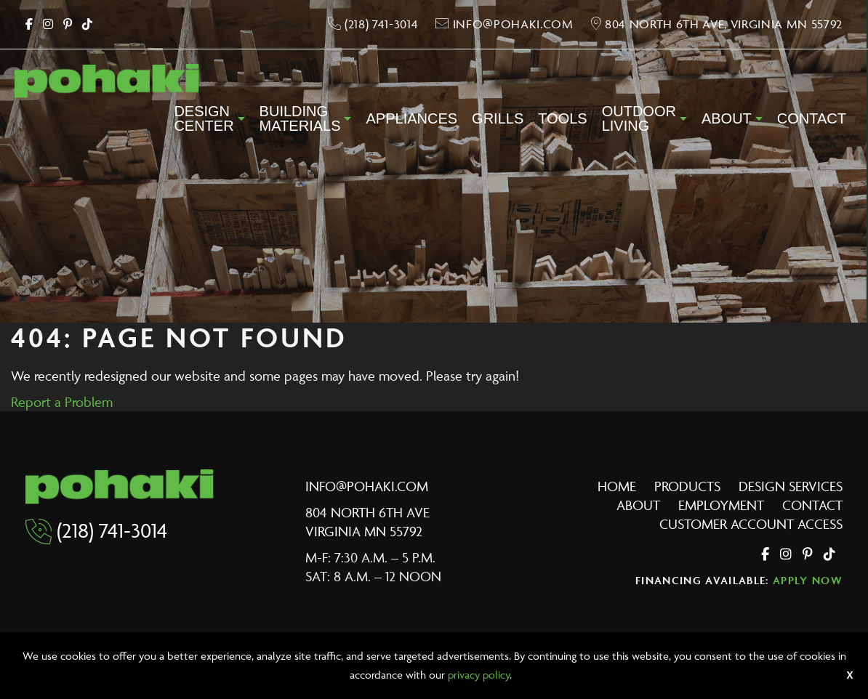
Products (687, 486)
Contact (811, 118)
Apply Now (808, 580)
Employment (721, 505)
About (727, 118)
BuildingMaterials (300, 119)
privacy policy (479, 675)
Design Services (791, 486)
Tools (562, 118)
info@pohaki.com (366, 486)
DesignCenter (203, 119)
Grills (497, 118)
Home (617, 486)
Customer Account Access (751, 524)
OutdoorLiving (639, 119)
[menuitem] (209, 123)
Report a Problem (62, 402)
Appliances (411, 118)
